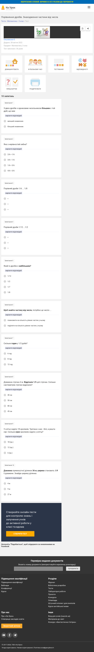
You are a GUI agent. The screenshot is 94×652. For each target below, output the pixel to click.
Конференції (6, 588)
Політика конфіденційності (44, 648)
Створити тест (20, 534)
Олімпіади (52, 600)
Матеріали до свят (56, 619)
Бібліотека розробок (57, 585)
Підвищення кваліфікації (12, 582)
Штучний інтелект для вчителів (61, 603)
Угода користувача (9, 648)
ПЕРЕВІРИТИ (73, 569)
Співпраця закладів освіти (12, 619)
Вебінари (5, 585)
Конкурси (52, 597)
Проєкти (52, 594)
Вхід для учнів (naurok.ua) (59, 616)
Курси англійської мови (58, 606)
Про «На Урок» (7, 616)
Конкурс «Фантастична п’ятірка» (62, 622)
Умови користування (25, 648)
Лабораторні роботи (57, 591)
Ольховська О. (9, 40)
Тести (50, 588)
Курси (3, 591)
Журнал (51, 582)
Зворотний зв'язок (11, 626)
